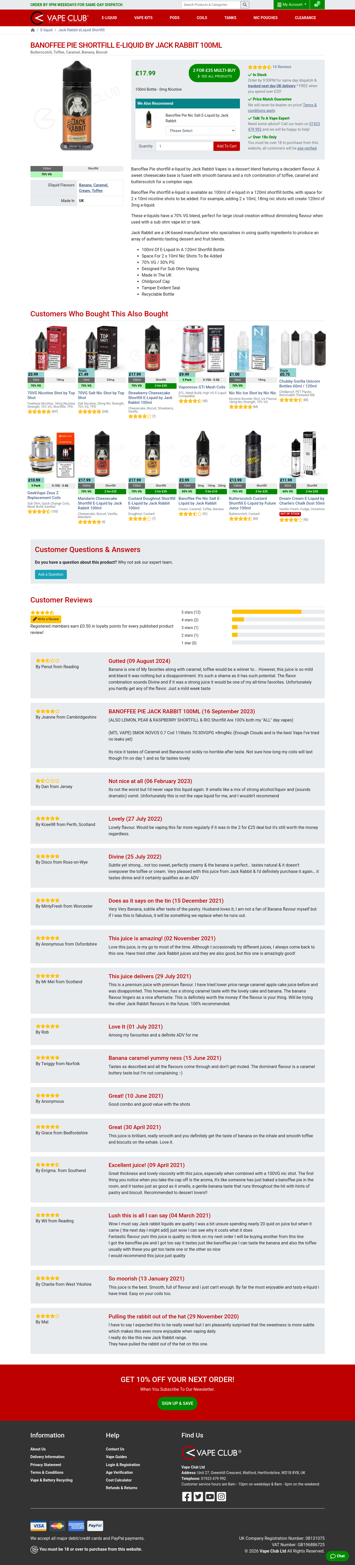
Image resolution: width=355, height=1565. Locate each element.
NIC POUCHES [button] (266, 18)
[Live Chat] (337, 1556)
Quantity (146, 146)
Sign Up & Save (177, 1403)
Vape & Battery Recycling (51, 1480)
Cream (84, 191)
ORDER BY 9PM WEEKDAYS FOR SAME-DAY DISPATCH (76, 5)
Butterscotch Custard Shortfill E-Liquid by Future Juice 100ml (252, 503)
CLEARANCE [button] (305, 18)
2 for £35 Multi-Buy (214, 73)
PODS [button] (174, 18)
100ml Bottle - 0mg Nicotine (158, 89)
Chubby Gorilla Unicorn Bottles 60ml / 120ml (299, 383)
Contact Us (115, 1449)
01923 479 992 (213, 1478)
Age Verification (119, 1472)
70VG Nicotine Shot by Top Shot (51, 395)
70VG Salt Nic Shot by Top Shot (101, 395)
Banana (85, 185)
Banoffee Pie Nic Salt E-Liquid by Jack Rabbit (197, 118)
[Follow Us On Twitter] (199, 1496)
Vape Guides (116, 1457)
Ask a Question (50, 574)
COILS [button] (202, 18)
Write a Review (46, 619)
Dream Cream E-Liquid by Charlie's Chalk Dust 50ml (302, 501)
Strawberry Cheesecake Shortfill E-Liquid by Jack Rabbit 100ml (150, 398)
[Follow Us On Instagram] (221, 1496)
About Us (38, 1449)
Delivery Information (47, 1457)
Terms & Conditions (47, 1472)
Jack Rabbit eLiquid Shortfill (81, 30)
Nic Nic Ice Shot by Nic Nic (252, 393)
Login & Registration (123, 1465)
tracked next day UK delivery (272, 86)
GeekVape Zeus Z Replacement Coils (44, 495)
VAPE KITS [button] (143, 18)
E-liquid (46, 30)
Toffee (97, 191)
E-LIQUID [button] (109, 18)
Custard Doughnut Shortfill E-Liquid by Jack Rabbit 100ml (152, 503)
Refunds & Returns (121, 1488)
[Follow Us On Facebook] (187, 1496)
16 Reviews (282, 67)
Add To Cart (226, 146)
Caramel (100, 185)
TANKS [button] (230, 18)
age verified (307, 148)
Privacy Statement (45, 1465)
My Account (290, 4)
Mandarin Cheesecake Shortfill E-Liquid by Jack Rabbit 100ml (100, 503)
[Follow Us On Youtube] (210, 1496)
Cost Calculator (119, 1480)
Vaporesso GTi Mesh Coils (202, 387)
